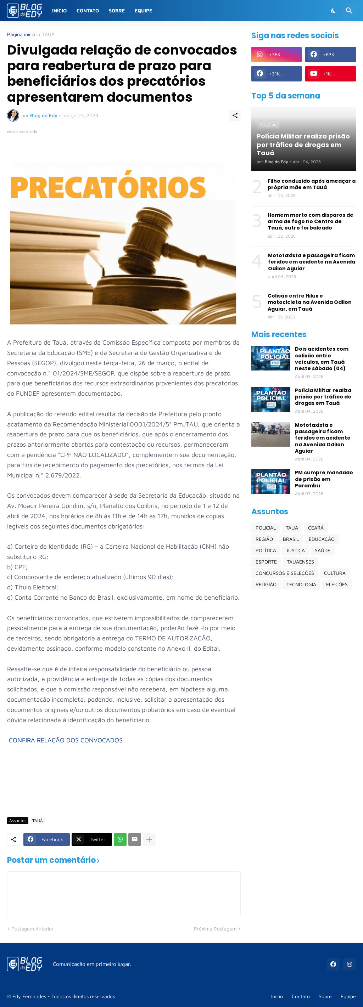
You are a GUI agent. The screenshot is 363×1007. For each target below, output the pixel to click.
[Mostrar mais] (149, 839)
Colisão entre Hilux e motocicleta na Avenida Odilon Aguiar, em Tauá (310, 302)
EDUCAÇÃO (322, 539)
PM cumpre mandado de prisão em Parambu (324, 479)
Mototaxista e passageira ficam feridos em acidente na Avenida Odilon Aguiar (311, 262)
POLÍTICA (266, 550)
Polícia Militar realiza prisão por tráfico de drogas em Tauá (323, 397)
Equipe (143, 10)
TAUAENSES (300, 562)
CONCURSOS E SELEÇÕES (285, 573)
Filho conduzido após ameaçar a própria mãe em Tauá (312, 184)
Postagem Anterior (32, 929)
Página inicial (22, 34)
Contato (88, 10)
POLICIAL (266, 528)
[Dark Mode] (334, 11)
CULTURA (335, 573)
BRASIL (291, 539)
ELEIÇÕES (337, 584)
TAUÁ (48, 34)
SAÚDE (322, 550)
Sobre (117, 10)
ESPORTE (266, 562)
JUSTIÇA (295, 550)
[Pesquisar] (349, 10)
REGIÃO (264, 539)
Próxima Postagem (215, 929)
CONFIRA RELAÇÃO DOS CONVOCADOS (66, 740)
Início (59, 10)
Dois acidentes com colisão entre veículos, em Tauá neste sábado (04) (321, 359)
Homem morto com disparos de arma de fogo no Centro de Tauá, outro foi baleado (310, 221)
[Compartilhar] (235, 115)
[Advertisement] (136, 791)
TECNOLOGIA (301, 584)
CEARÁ (316, 528)
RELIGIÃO (266, 584)
